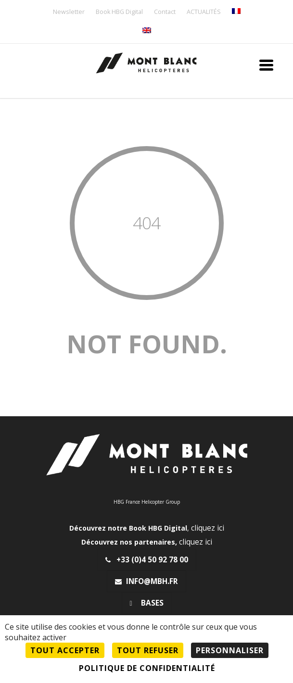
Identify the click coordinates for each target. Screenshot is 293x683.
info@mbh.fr (146, 581)
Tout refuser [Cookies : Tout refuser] (147, 650)
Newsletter (69, 12)
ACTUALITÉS (204, 12)
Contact (165, 12)
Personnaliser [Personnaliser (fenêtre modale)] (230, 650)
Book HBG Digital (119, 12)
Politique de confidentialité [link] (147, 668)
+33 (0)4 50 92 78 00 (146, 560)
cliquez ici (207, 528)
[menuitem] (236, 11)
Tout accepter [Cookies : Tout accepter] (65, 650)
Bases (147, 603)
